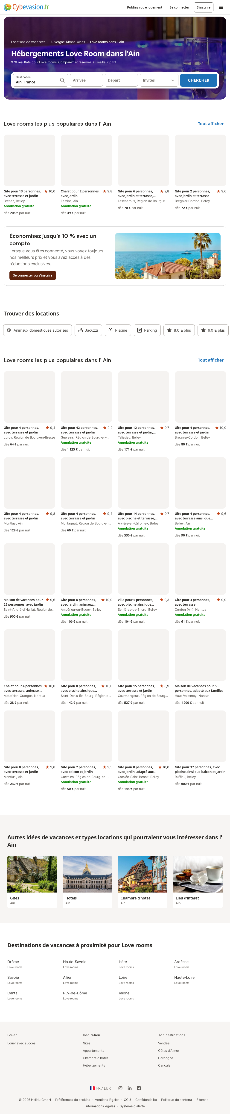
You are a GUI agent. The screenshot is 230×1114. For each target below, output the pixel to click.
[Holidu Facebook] (139, 1088)
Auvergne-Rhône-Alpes (67, 42)
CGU (127, 1100)
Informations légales (100, 1106)
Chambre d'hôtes (95, 1058)
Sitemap (202, 1100)
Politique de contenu (176, 1100)
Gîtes (86, 1043)
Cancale (164, 1065)
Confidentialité (146, 1100)
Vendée (163, 1043)
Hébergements (94, 1065)
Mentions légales (107, 1100)
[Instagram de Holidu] (120, 1088)
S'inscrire (203, 7)
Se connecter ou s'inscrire (32, 275)
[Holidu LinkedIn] (129, 1088)
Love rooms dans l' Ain (107, 42)
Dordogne (165, 1058)
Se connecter (179, 7)
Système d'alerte (132, 1106)
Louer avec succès (21, 1043)
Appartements (93, 1050)
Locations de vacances (28, 42)
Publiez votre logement (144, 7)
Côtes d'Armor (168, 1050)
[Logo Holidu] (26, 7)
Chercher (199, 80)
